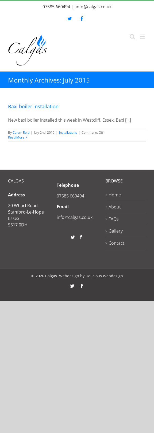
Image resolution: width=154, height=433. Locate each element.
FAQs (114, 219)
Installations (68, 132)
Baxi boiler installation (33, 106)
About (115, 207)
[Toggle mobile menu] (143, 36)
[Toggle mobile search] (132, 36)
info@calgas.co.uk (93, 7)
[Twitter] (73, 237)
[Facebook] (81, 237)
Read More (16, 137)
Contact (116, 243)
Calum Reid (21, 132)
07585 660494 (56, 7)
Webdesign (69, 275)
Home (115, 195)
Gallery (116, 231)
